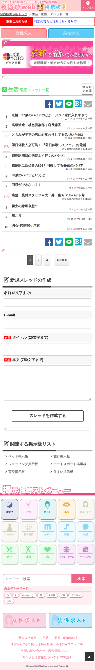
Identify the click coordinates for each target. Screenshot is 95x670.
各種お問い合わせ (33, 651)
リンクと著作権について (39, 657)
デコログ (75, 595)
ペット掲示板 (16, 456)
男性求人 (71, 33)
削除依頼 (69, 638)
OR (63, 595)
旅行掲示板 (59, 456)
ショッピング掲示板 (21, 464)
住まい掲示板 (61, 472)
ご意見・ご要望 (50, 638)
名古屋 (51, 595)
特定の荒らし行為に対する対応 (55, 21)
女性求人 (24, 33)
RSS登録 (65, 657)
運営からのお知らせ (24, 644)
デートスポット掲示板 (67, 464)
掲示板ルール (50, 644)
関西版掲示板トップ (13, 14)
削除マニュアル (72, 644)
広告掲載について (60, 651)
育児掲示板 (14, 472)
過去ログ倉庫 (87, 88)
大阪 (9, 601)
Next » (62, 260)
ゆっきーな (28, 595)
